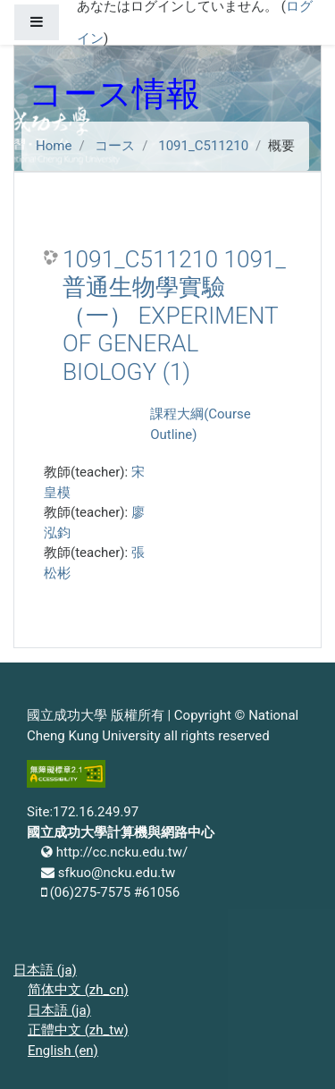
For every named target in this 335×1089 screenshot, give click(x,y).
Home (53, 146)
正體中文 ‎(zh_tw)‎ (78, 1030)
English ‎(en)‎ (63, 1051)
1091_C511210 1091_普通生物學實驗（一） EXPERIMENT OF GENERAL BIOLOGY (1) (174, 315)
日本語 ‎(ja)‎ (45, 970)
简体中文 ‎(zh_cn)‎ (78, 990)
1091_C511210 (203, 146)
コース (115, 146)
